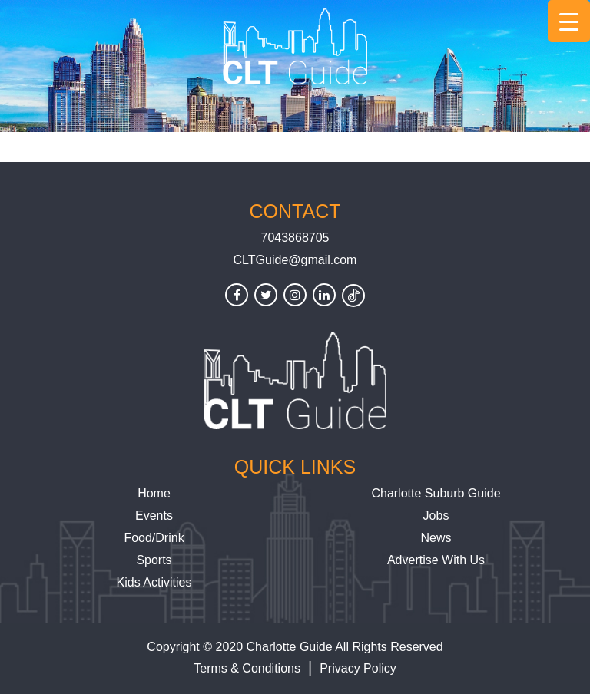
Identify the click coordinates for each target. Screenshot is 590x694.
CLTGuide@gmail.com (295, 259)
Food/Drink (154, 537)
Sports (153, 560)
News (435, 537)
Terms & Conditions (247, 668)
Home (154, 493)
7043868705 (295, 237)
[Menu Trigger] (569, 21)
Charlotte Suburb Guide (435, 493)
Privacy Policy (358, 668)
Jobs (436, 515)
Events (154, 515)
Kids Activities (154, 582)
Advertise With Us (436, 560)
